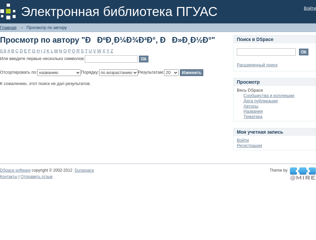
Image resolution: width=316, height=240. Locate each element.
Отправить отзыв (37, 176)
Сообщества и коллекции (268, 95)
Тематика (252, 116)
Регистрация (249, 145)
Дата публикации (260, 100)
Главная (8, 27)
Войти (310, 8)
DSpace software (15, 170)
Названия (253, 111)
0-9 (3, 50)
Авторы (250, 106)
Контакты (8, 176)
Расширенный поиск (257, 64)
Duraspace (84, 170)
